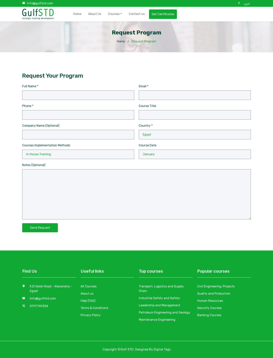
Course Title (147, 106)
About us (87, 293)
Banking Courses (209, 315)
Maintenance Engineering (157, 319)
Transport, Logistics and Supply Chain (161, 289)
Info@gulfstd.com (40, 3)
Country (146, 125)
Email (143, 86)
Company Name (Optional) (40, 125)
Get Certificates (163, 14)
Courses (114, 14)
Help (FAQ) (88, 301)
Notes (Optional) (33, 165)
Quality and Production (213, 293)
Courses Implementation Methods (46, 145)
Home (77, 14)
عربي (247, 3)
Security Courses (209, 308)
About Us (94, 14)
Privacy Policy (90, 315)
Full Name (30, 86)
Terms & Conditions (94, 308)
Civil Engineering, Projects (216, 286)
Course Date (147, 145)
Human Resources (210, 301)
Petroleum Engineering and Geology (164, 312)
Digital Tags (162, 349)
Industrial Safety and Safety (159, 298)
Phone (27, 106)
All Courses (88, 286)
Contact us (137, 14)
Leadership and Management (159, 305)
